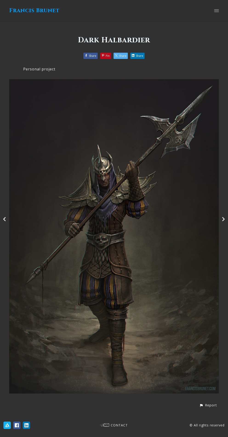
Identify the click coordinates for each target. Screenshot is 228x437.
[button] (208, 405)
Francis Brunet (34, 10)
